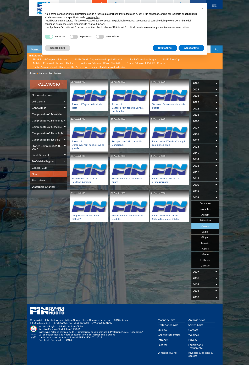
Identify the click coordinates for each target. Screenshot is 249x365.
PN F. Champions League (143, 59)
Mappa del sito (166, 319)
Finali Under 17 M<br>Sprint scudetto (125, 217)
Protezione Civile (168, 324)
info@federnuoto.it (40, 323)
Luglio (205, 231)
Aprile (205, 248)
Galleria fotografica (169, 334)
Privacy (192, 339)
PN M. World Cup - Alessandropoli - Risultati (99, 59)
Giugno (205, 237)
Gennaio (205, 265)
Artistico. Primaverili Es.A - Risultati (100, 63)
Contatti (193, 329)
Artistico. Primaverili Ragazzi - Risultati (53, 63)
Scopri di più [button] (57, 48)
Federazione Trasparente (195, 346)
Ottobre (205, 214)
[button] (202, 8)
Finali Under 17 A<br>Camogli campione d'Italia (166, 145)
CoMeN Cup (39, 167)
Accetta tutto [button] (191, 48)
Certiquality (57, 340)
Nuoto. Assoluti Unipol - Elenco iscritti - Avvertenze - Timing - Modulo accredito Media (79, 66)
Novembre (205, 208)
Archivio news (196, 319)
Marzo (205, 254)
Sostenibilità (195, 324)
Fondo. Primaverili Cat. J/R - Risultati (146, 63)
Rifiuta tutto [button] (165, 48)
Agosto (205, 225)
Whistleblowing (167, 352)
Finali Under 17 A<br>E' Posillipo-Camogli (86, 180)
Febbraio (205, 259)
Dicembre (205, 203)
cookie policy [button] (92, 17)
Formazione (39, 49)
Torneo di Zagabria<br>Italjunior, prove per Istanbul (125, 107)
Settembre (205, 220)
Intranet (163, 339)
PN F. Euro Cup (171, 59)
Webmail (193, 334)
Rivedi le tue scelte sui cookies (201, 354)
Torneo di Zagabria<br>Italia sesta (86, 105)
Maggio (205, 242)
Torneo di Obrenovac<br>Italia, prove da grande (88, 145)
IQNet (68, 340)
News (35, 174)
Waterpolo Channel (43, 186)
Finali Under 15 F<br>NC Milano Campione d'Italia (167, 217)
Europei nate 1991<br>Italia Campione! (127, 143)
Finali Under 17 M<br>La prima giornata (167, 180)
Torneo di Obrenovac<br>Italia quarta (168, 105)
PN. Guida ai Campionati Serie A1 (50, 59)
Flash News (38, 180)
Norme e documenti (43, 95)
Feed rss (162, 344)
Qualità (162, 329)
